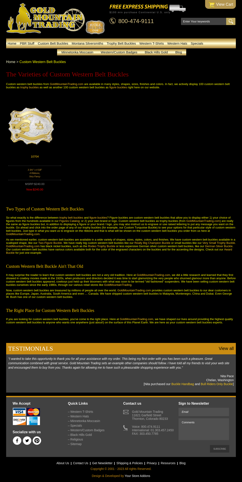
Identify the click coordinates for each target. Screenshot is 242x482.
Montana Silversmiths (87, 43)
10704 (35, 156)
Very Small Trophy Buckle (218, 243)
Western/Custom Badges (119, 52)
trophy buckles (29, 87)
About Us (62, 463)
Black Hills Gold (156, 52)
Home (12, 43)
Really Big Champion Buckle (152, 243)
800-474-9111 (136, 21)
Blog (178, 52)
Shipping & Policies (129, 463)
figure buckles (118, 87)
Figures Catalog (69, 221)
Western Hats (177, 43)
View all (226, 348)
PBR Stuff (27, 43)
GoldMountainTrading (118, 284)
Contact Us (80, 463)
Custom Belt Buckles (53, 43)
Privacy (152, 463)
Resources (168, 463)
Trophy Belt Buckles (121, 43)
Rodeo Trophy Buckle (101, 246)
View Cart (220, 5)
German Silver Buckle (219, 246)
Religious (76, 439)
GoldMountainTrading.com (66, 84)
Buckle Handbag (182, 384)
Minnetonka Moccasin (77, 52)
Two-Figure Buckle (50, 243)
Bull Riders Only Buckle (217, 384)
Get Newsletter (102, 463)
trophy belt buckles (71, 217)
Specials (197, 43)
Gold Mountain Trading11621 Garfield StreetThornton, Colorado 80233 (150, 415)
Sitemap (75, 444)
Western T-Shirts (151, 43)
